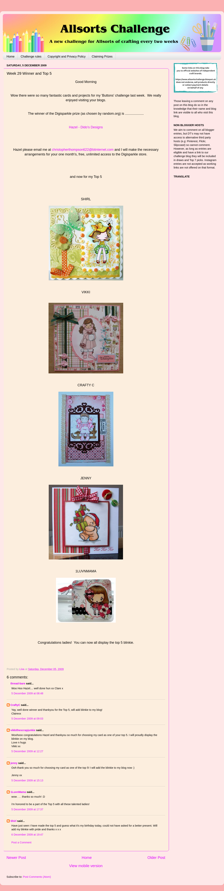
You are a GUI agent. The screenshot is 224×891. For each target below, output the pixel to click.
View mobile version (86, 866)
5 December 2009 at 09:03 (27, 718)
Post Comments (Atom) (37, 876)
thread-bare (17, 683)
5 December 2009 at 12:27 (27, 751)
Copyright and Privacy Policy (67, 56)
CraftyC (15, 704)
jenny (14, 763)
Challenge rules (31, 56)
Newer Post (16, 858)
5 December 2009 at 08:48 (27, 693)
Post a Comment (21, 842)
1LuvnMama (18, 792)
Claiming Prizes (102, 56)
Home (11, 56)
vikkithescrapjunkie (22, 730)
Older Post (156, 858)
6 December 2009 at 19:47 (27, 834)
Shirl (13, 820)
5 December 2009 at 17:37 (27, 809)
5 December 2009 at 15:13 (27, 780)
